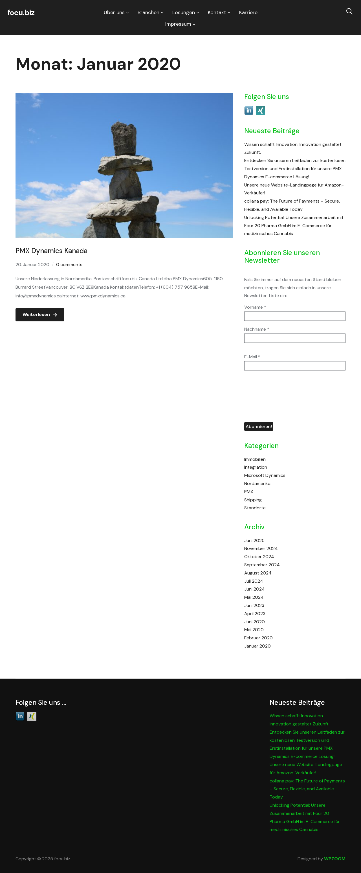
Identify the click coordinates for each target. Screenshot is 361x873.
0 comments (69, 264)
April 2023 (254, 614)
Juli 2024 (253, 581)
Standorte (255, 508)
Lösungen (183, 12)
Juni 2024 (254, 589)
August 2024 (258, 573)
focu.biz (21, 12)
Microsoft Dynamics (264, 475)
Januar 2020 (257, 646)
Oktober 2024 (259, 557)
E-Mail (252, 357)
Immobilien (255, 459)
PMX (248, 492)
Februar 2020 (258, 638)
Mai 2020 (254, 630)
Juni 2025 (254, 540)
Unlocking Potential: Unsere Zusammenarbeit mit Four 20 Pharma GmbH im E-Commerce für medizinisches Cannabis (294, 225)
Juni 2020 (254, 622)
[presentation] (267, 396)
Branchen (148, 12)
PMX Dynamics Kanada (51, 250)
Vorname (255, 307)
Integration (255, 467)
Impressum (178, 24)
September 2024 (262, 565)
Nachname (256, 329)
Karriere (248, 12)
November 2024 (261, 548)
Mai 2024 (254, 597)
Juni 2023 (254, 605)
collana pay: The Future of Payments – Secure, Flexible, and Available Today (307, 789)
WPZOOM (334, 859)
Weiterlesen (36, 314)
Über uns (114, 12)
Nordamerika (257, 483)
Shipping (253, 500)
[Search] (349, 10)
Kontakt (217, 12)
